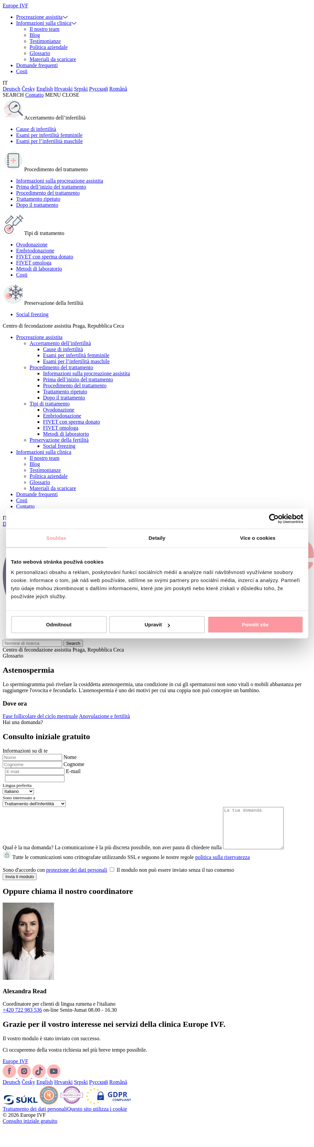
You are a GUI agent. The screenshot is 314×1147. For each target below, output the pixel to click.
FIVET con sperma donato (44, 256)
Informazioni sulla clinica (43, 23)
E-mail (73, 771)
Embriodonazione (35, 250)
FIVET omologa (33, 263)
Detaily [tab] (157, 538)
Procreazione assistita (39, 17)
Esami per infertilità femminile (49, 135)
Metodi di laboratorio (39, 269)
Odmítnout (59, 624)
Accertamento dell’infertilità (60, 343)
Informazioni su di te (25, 751)
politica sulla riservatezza (222, 865)
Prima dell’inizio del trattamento (51, 187)
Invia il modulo (19, 884)
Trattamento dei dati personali (35, 1117)
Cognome (73, 764)
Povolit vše (255, 624)
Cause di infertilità (36, 129)
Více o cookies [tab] (258, 538)
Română (118, 89)
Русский (98, 89)
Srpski (81, 89)
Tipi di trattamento (50, 404)
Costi (22, 71)
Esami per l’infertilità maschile (49, 141)
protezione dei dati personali (76, 878)
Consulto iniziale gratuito (30, 1129)
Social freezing (32, 314)
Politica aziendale (49, 47)
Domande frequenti (37, 65)
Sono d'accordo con (118, 878)
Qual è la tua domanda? (28, 855)
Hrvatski (63, 89)
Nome (70, 757)
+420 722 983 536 (22, 1018)
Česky (28, 89)
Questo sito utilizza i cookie (97, 1117)
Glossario (40, 53)
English (44, 89)
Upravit (157, 624)
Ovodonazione (31, 244)
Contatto (34, 95)
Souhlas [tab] (56, 538)
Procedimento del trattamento (48, 193)
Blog (35, 35)
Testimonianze (45, 41)
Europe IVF (15, 5)
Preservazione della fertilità (59, 440)
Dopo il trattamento (37, 205)
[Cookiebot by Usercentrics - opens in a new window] (273, 519)
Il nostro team (44, 29)
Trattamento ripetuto (38, 199)
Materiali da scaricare (53, 59)
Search (73, 643)
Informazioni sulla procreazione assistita (59, 181)
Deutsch (11, 89)
